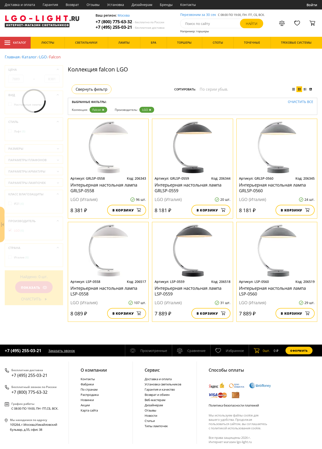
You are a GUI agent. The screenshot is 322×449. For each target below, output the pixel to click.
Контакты (188, 4)
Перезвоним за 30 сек (198, 15)
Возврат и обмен (157, 395)
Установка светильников (163, 384)
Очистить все (300, 102)
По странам (89, 389)
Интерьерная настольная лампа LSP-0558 (103, 291)
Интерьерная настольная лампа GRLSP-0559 (188, 187)
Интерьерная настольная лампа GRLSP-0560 (272, 187)
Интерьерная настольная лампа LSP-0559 (188, 291)
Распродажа (90, 395)
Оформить (299, 350)
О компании (94, 370)
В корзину (126, 210)
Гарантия (50, 4)
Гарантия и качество (160, 389)
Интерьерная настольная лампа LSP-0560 (272, 291)
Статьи (150, 421)
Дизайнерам (142, 4)
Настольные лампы (30, 105)
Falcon (98, 110)
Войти (312, 5)
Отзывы (93, 4)
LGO (43, 57)
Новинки (87, 400)
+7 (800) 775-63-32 (130, 21)
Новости (151, 415)
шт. (262, 350)
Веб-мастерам (155, 400)
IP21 (19, 204)
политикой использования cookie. (236, 428)
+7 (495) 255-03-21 (130, 27)
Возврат (72, 4)
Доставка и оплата (20, 4)
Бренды (166, 4)
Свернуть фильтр (91, 89)
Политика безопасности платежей (234, 405)
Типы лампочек (156, 426)
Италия (21, 257)
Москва (124, 16)
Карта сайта (89, 410)
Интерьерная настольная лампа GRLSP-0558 (103, 187)
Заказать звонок (61, 350)
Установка (115, 4)
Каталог (15, 43)
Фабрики (87, 384)
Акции (85, 405)
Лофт (19, 131)
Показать (34, 287)
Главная (12, 57)
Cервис (152, 370)
